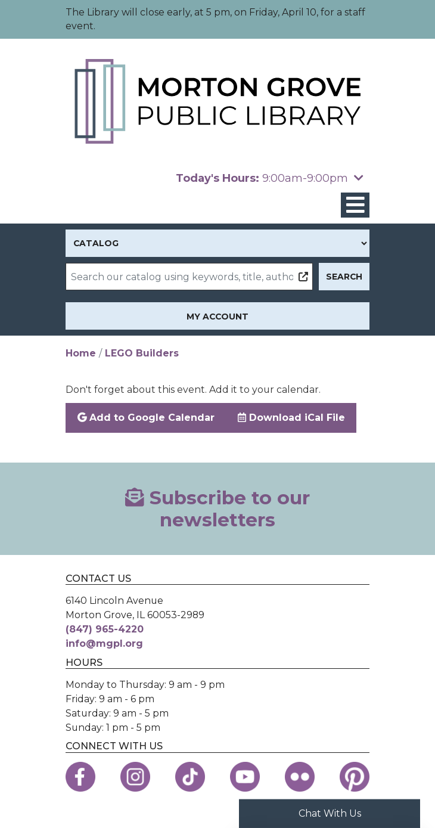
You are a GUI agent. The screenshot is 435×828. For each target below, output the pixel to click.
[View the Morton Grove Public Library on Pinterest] (354, 777)
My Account (217, 316)
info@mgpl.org (104, 643)
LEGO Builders (142, 353)
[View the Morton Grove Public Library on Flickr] (300, 777)
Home (81, 353)
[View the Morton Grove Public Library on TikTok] (190, 777)
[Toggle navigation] (355, 205)
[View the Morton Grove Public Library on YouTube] (245, 777)
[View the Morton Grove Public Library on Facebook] (80, 777)
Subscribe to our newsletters (217, 509)
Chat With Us (330, 813)
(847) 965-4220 (105, 629)
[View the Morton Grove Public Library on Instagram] (135, 777)
